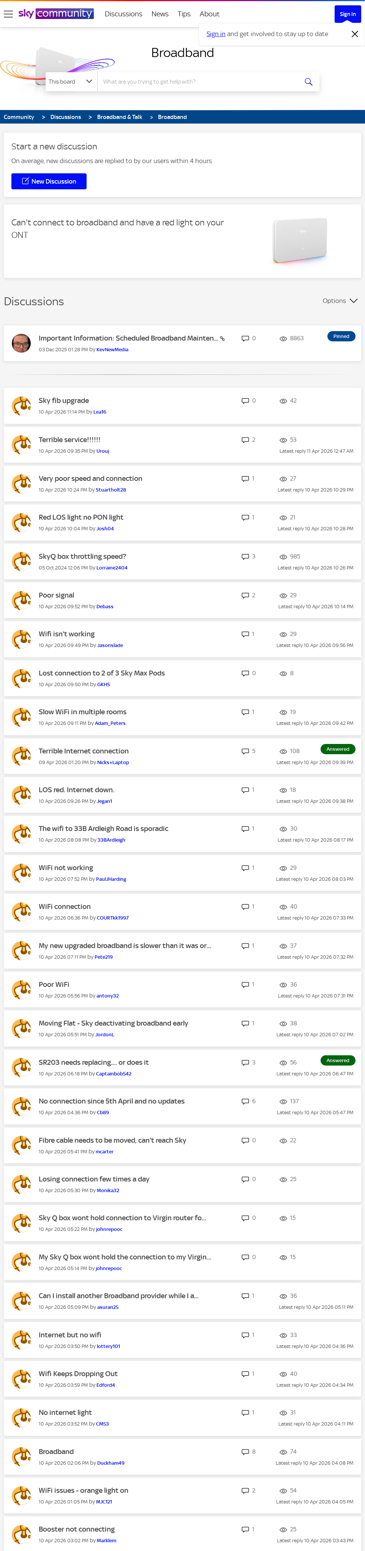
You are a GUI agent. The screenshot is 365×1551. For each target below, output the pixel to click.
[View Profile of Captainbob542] (113, 1074)
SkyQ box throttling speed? (82, 556)
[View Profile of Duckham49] (111, 1463)
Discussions (123, 14)
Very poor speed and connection (90, 478)
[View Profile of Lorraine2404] (112, 568)
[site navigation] (8, 14)
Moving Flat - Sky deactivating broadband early (113, 1023)
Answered (338, 749)
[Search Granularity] (71, 81)
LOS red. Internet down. (76, 789)
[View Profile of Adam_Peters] (110, 723)
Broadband (182, 52)
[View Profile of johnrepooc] (109, 1229)
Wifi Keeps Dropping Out (78, 1373)
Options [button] (334, 300)
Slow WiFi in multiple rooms (82, 711)
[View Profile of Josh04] (105, 528)
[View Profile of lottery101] (108, 1346)
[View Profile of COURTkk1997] (113, 918)
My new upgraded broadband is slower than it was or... (125, 945)
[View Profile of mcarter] (105, 1152)
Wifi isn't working (67, 634)
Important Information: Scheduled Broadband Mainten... (129, 338)
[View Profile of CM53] (102, 1424)
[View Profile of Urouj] (102, 451)
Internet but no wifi (70, 1335)
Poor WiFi (54, 984)
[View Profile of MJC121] (104, 1502)
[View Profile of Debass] (105, 606)
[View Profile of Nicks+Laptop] (113, 762)
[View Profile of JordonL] (104, 1034)
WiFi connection (65, 906)
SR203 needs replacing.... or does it (94, 1062)
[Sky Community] (56, 13)
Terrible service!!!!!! (70, 439)
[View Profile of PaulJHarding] (111, 879)
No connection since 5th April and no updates (112, 1101)
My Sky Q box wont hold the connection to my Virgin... (125, 1257)
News (160, 14)
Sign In (348, 14)
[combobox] (197, 81)
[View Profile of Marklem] (106, 1540)
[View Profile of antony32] (107, 996)
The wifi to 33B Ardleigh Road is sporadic (103, 828)
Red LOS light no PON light (81, 517)
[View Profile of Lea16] (99, 412)
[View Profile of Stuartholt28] (111, 490)
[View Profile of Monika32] (108, 1190)
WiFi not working (66, 867)
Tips (184, 14)
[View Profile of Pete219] (104, 957)
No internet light (65, 1412)
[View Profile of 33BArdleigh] (111, 840)
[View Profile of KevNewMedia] (112, 349)
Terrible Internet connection (84, 751)
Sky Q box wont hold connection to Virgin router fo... (122, 1217)
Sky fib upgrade (64, 400)
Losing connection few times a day (94, 1179)
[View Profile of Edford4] (105, 1385)
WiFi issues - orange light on (83, 1490)
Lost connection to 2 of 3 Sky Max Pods (102, 673)
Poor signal (56, 595)
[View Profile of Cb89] (103, 1112)
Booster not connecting (77, 1529)
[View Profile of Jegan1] (104, 801)
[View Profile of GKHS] (103, 684)
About (210, 14)
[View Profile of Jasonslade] (110, 645)
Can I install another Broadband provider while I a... (119, 1295)
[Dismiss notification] (355, 34)
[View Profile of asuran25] (108, 1307)
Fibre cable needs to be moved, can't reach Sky (112, 1140)
